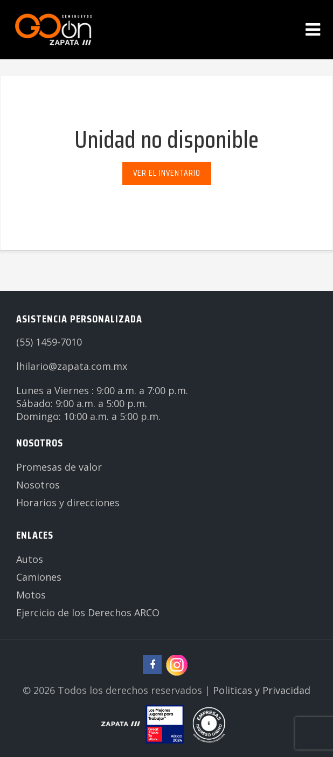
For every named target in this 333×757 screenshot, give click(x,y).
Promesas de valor (59, 466)
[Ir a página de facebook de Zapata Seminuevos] (152, 664)
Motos (31, 594)
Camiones (38, 576)
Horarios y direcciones (68, 502)
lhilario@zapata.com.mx (71, 366)
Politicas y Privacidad (261, 690)
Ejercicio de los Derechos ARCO (87, 612)
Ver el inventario (166, 173)
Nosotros (38, 484)
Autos (29, 559)
